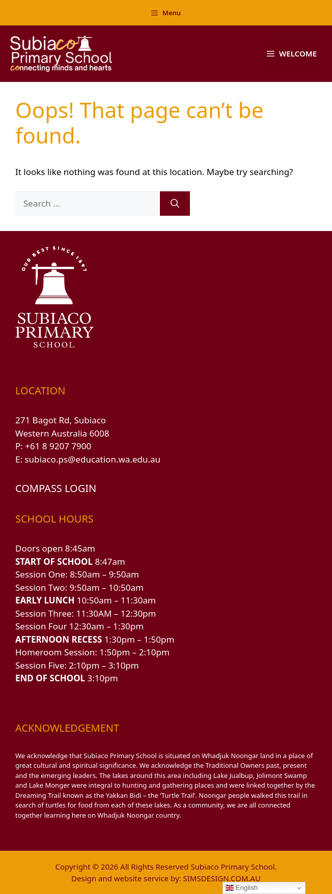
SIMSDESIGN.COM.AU (221, 878)
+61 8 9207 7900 (58, 446)
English (242, 888)
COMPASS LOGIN (55, 488)
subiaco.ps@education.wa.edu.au (92, 459)
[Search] (175, 203)
